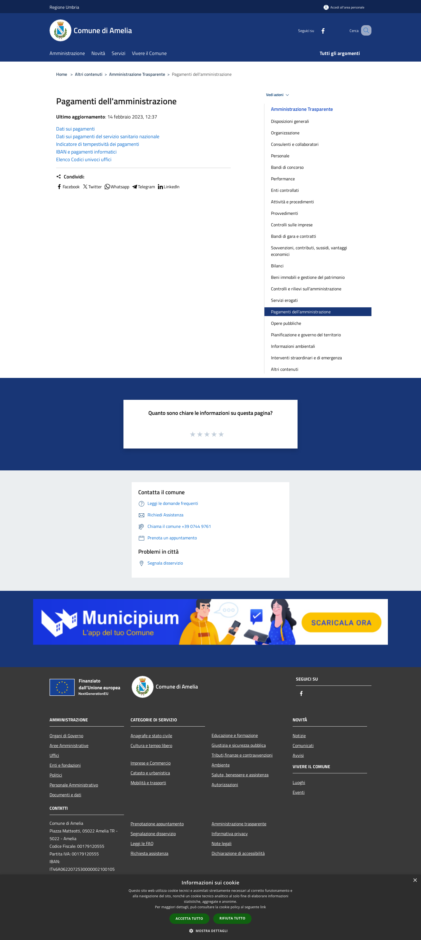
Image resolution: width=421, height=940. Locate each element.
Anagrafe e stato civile (151, 735)
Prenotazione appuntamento (157, 823)
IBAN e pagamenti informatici (86, 151)
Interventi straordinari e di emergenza (306, 357)
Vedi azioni (278, 95)
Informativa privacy (230, 833)
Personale (280, 155)
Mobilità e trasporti (148, 782)
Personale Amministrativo (74, 785)
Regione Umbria (64, 7)
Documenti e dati (65, 794)
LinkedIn (168, 186)
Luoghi (299, 782)
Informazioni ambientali (293, 346)
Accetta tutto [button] (189, 918)
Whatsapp (116, 186)
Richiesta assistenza (149, 853)
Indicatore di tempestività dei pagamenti (97, 144)
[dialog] (210, 907)
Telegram (143, 186)
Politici (56, 775)
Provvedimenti (284, 213)
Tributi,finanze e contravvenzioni (242, 755)
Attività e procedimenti (292, 201)
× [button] (415, 880)
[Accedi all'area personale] (343, 7)
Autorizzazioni (225, 784)
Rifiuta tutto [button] (233, 918)
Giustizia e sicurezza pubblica (239, 745)
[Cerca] (364, 30)
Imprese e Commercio (151, 763)
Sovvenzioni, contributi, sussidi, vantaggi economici (309, 251)
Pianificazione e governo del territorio (306, 334)
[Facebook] (316, 30)
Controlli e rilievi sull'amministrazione (306, 288)
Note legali (222, 843)
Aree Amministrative (69, 745)
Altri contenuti (88, 74)
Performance (283, 178)
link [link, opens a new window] (263, 907)
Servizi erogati (284, 300)
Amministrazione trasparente (239, 823)
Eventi (299, 792)
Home (61, 74)
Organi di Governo (66, 735)
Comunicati (303, 745)
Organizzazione (285, 132)
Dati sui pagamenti (75, 128)
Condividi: (70, 177)
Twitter (92, 186)
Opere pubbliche (286, 323)
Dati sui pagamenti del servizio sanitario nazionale (107, 136)
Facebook (68, 186)
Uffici (54, 755)
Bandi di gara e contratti (293, 236)
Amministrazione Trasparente (137, 74)
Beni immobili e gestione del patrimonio (308, 277)
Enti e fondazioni (65, 765)
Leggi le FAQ (142, 843)
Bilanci (277, 265)
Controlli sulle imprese (292, 224)
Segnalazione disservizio (153, 833)
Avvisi (298, 755)
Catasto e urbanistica (150, 773)
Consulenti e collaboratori (295, 144)
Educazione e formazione (235, 735)
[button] (210, 930)
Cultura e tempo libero (151, 745)
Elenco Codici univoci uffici (83, 159)
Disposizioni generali (290, 121)
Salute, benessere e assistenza (240, 774)
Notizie (299, 735)
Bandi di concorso (287, 167)
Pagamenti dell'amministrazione (301, 311)
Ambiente (221, 765)
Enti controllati (285, 190)
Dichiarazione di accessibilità (238, 853)
